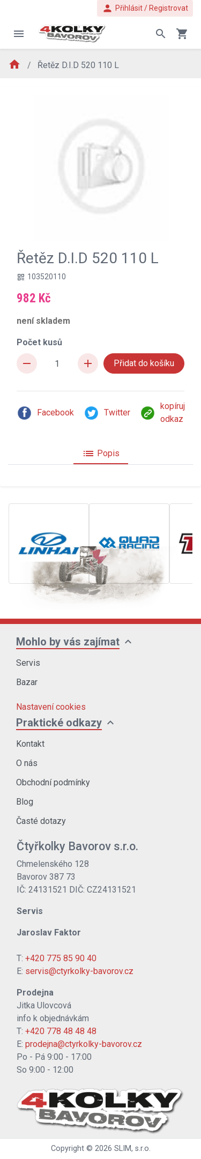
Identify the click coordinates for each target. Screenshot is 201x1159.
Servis (28, 663)
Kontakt (30, 744)
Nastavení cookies (51, 707)
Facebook (45, 413)
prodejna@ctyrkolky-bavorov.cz (83, 1044)
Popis (101, 453)
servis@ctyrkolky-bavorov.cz (79, 971)
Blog (24, 802)
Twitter (107, 413)
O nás (27, 763)
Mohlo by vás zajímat (68, 641)
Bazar (27, 682)
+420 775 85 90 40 (60, 958)
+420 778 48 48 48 (60, 1031)
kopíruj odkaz (162, 412)
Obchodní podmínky (53, 782)
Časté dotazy (41, 821)
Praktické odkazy (59, 722)
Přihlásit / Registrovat (145, 8)
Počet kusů (39, 342)
